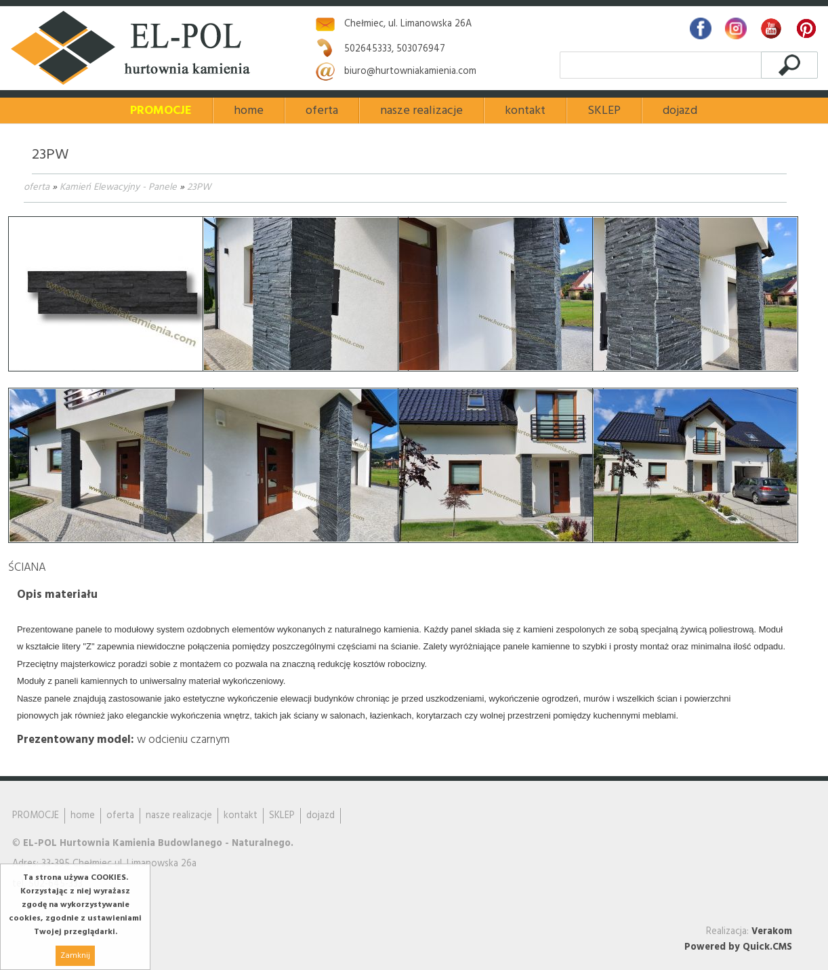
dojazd (680, 111)
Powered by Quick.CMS (738, 947)
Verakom (771, 931)
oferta (36, 187)
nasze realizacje (421, 111)
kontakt (525, 111)
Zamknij (75, 956)
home (249, 111)
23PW (199, 187)
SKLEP (604, 111)
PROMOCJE (161, 111)
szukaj (789, 64)
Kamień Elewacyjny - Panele (118, 187)
